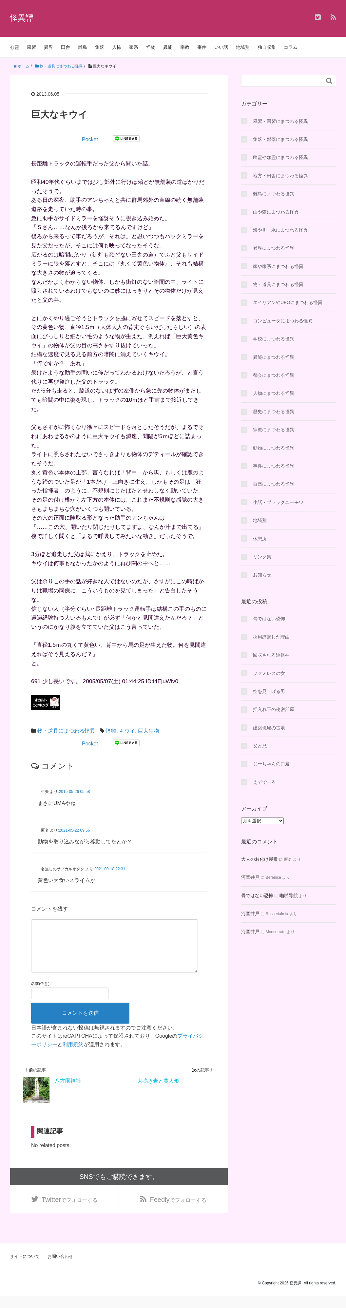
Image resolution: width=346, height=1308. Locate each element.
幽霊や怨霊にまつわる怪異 (280, 157)
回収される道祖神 (271, 655)
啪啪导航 (288, 895)
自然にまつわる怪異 (273, 484)
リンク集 (262, 556)
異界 (48, 47)
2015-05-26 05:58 (74, 791)
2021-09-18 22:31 (109, 869)
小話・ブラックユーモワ (278, 502)
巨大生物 (148, 731)
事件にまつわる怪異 (273, 466)
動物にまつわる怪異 (273, 448)
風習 (31, 47)
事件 (201, 47)
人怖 (116, 47)
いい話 (221, 47)
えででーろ (264, 782)
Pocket (90, 139)
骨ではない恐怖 (269, 618)
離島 (82, 47)
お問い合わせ (60, 1268)
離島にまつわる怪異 (273, 193)
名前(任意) (40, 994)
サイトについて (25, 1268)
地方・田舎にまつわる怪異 (280, 175)
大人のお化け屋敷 (259, 859)
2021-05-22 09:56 (74, 830)
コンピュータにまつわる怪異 (283, 320)
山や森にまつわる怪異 (276, 212)
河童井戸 (250, 877)
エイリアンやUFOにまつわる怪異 (287, 302)
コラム (291, 47)
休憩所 (260, 538)
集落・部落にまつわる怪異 (280, 139)
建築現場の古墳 (269, 727)
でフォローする (70, 1210)
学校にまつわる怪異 (273, 338)
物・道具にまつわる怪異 (66, 731)
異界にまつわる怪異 (273, 248)
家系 (133, 47)
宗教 (184, 47)
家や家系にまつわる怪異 (278, 266)
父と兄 (260, 745)
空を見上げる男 (269, 691)
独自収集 (267, 47)
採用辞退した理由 (271, 637)
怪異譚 (21, 17)
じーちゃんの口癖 (271, 763)
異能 (167, 47)
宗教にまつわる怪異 (273, 429)
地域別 (243, 47)
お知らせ (262, 574)
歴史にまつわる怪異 (273, 411)
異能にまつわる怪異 (273, 357)
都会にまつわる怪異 (273, 375)
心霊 (14, 47)
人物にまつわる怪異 (273, 393)
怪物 (150, 47)
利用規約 (73, 1055)
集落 (99, 47)
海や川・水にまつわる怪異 (280, 230)
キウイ (127, 731)
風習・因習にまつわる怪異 (280, 121)
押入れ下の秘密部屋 (273, 709)
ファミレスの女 (269, 673)
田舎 (65, 47)
